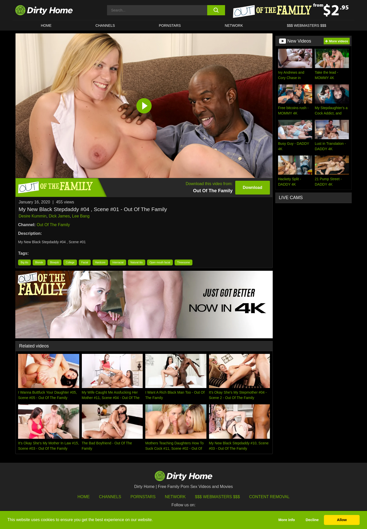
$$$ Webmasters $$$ (217, 497)
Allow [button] (342, 520)
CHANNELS (105, 25)
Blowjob (54, 262)
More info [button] (286, 520)
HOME (46, 25)
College (70, 262)
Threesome (183, 262)
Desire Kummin (32, 216)
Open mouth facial (160, 262)
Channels (110, 497)
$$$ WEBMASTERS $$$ (306, 25)
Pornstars (170, 25)
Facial (84, 262)
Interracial (118, 262)
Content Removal (269, 497)
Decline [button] (312, 520)
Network (234, 25)
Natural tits (136, 262)
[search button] (216, 10)
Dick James (59, 216)
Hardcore (100, 262)
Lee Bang (81, 216)
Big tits (24, 262)
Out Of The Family (53, 225)
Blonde (39, 262)
